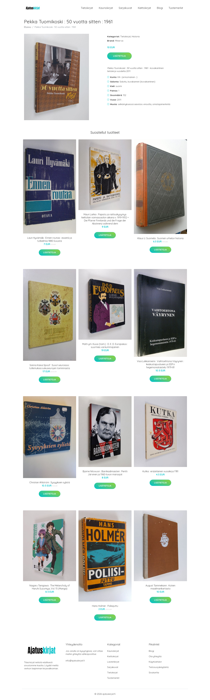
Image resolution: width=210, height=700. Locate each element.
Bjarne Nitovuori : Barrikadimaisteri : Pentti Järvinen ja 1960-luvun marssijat (105, 474)
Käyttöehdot (155, 662)
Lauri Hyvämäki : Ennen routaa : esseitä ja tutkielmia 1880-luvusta (49, 240)
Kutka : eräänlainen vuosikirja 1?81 (160, 472)
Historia (136, 37)
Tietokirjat (87, 8)
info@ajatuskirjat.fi (75, 661)
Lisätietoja (119, 57)
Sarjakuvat (125, 8)
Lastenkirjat (113, 662)
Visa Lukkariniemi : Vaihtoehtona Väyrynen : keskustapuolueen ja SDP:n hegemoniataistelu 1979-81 (160, 365)
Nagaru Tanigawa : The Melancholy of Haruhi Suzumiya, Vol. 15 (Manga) (49, 588)
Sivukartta (154, 673)
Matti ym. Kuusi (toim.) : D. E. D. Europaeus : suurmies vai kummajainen (105, 347)
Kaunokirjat (106, 8)
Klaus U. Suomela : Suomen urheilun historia (160, 239)
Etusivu (27, 28)
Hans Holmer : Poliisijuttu (105, 606)
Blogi (160, 8)
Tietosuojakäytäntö (159, 668)
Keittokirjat (144, 8)
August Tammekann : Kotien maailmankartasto (160, 588)
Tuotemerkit (176, 8)
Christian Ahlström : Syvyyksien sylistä (49, 483)
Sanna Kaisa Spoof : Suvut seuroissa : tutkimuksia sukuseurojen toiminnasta (49, 368)
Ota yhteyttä (155, 657)
